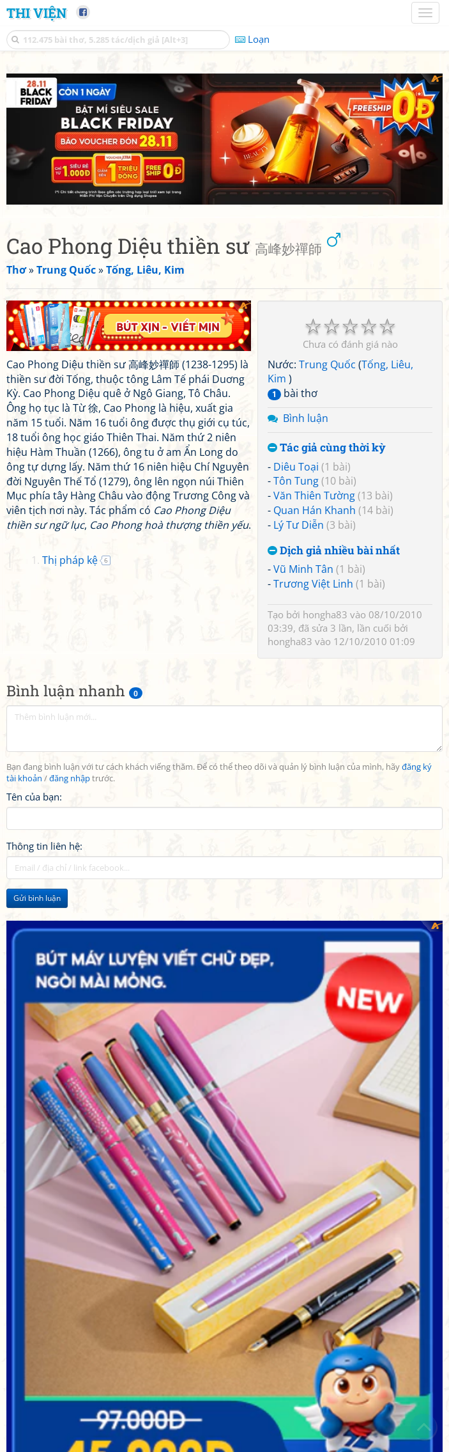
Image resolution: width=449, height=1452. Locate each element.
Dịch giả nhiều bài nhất (334, 551)
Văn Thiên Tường (314, 495)
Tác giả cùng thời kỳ (327, 448)
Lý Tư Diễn (298, 525)
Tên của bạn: (34, 796)
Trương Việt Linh (313, 584)
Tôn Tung (296, 481)
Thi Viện (36, 13)
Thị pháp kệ (70, 560)
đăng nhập (69, 778)
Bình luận (305, 418)
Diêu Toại (296, 467)
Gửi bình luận (37, 898)
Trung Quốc (327, 364)
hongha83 (325, 614)
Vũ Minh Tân (303, 569)
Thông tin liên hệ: (44, 845)
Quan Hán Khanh (314, 510)
